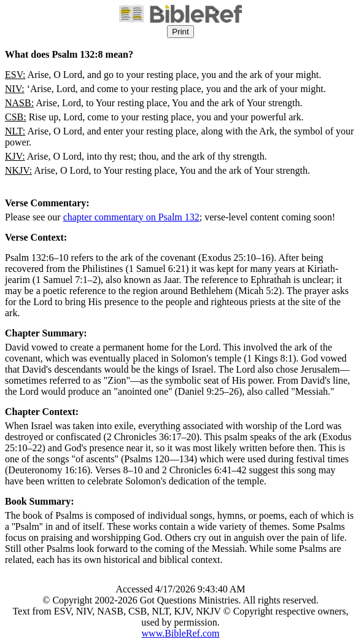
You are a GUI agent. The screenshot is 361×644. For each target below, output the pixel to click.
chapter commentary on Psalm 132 (131, 217)
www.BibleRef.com (181, 633)
